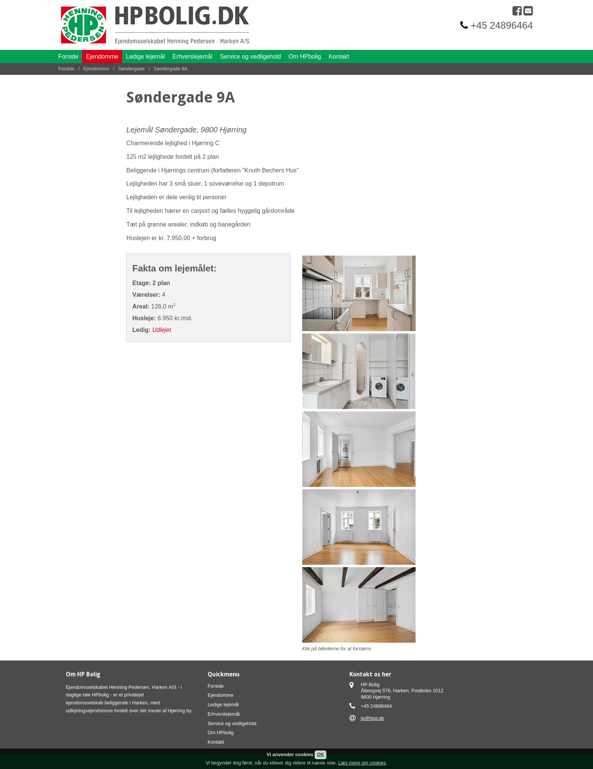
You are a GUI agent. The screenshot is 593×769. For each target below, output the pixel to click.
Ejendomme (102, 56)
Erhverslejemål (192, 56)
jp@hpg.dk (372, 718)
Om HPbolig (305, 56)
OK (320, 754)
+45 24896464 (502, 25)
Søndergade (131, 68)
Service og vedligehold (250, 56)
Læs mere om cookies (362, 763)
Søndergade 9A (171, 68)
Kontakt (339, 56)
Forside (68, 56)
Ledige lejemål (145, 56)
